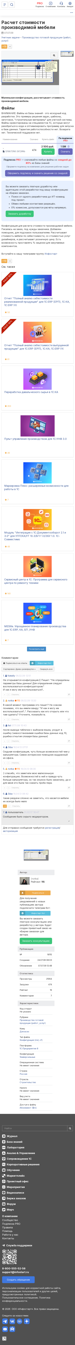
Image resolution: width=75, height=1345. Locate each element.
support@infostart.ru (15, 1272)
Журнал (12, 1136)
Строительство (28, 1082)
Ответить (15, 694)
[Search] (37, 1128)
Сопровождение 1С (19, 1158)
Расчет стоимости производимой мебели (28, 25)
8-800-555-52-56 (13, 1268)
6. (4, 793)
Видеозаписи (15, 1192)
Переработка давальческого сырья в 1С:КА (31, 392)
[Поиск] (12, 5)
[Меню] (5, 5)
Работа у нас (10, 1234)
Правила (7, 1227)
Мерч (10, 1209)
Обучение (13, 1170)
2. (4, 700)
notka (11, 700)
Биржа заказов (16, 1198)
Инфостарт (51, 253)
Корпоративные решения (23, 1164)
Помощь (7, 1231)
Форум (11, 1204)
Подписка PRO (11, 1223)
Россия (23, 1074)
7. (4, 812)
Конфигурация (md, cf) (31, 1040)
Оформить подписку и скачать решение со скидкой (37, 173)
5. (4, 768)
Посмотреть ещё (36, 649)
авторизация (10, 831)
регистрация (52, 827)
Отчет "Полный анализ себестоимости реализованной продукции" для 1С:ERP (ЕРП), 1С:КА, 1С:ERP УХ (37, 302)
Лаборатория (15, 1147)
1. (4, 675)
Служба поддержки (19, 1245)
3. (4, 725)
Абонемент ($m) (28, 1107)
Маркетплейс (16, 1175)
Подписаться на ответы (15, 663)
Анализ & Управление (21, 1153)
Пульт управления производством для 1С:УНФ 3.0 (35, 438)
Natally (11, 675)
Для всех (24, 1031)
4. (4, 747)
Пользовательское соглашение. (20, 1297)
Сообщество (10, 1220)
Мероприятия (16, 1187)
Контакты (8, 1238)
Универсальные (27, 1057)
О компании (10, 1216)
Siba (10, 747)
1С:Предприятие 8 (29, 1048)
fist (9, 725)
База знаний (14, 1141)
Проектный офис (18, 1181)
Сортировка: (19, 669)
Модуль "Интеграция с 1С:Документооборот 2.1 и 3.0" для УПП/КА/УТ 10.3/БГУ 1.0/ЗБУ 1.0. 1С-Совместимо (35, 536)
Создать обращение (18, 1279)
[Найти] (70, 1128)
